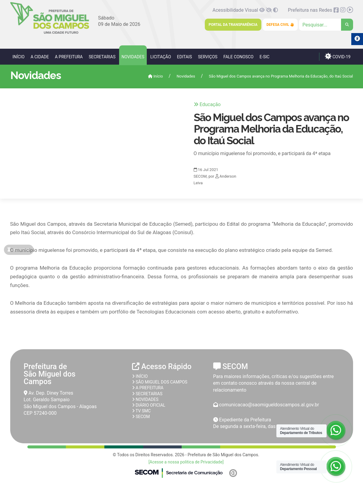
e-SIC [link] (264, 56)
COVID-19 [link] (338, 56)
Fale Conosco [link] (238, 56)
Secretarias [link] (102, 56)
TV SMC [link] (141, 410)
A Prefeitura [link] (69, 56)
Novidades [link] (133, 56)
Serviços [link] (207, 56)
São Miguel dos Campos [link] (159, 382)
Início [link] (19, 56)
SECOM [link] (141, 416)
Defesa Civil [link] (280, 25)
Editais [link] (184, 56)
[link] (49, 32)
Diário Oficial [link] (148, 405)
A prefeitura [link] (148, 387)
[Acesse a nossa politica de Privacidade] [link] (186, 462)
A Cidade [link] (40, 56)
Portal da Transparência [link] (233, 25)
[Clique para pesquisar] (326, 25)
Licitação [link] (160, 56)
